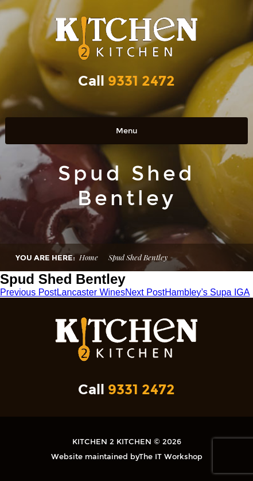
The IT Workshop (171, 456)
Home (88, 257)
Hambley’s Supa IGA (187, 292)
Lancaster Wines (62, 292)
